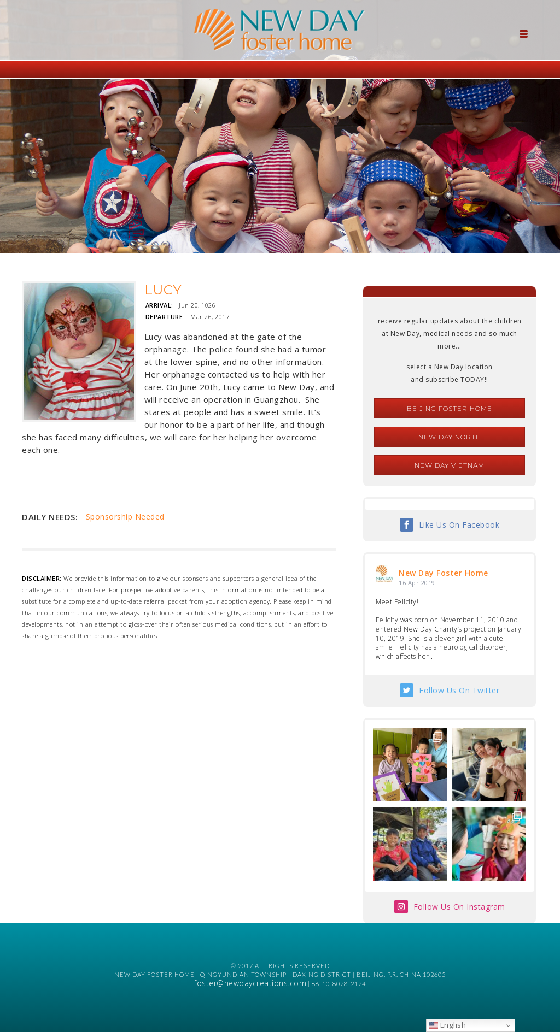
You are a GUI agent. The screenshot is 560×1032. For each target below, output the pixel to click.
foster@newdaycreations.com (250, 983)
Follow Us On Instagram (459, 906)
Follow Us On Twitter (459, 690)
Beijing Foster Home (449, 408)
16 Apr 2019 (417, 583)
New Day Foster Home (443, 573)
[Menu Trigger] (524, 33)
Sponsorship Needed (125, 516)
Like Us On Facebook (459, 525)
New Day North (449, 437)
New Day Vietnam (450, 465)
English (447, 1025)
